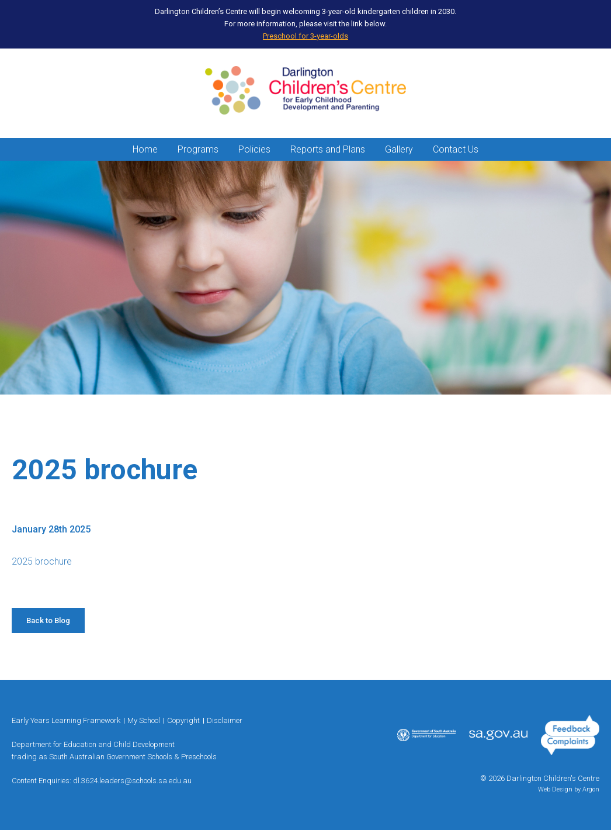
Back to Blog (48, 620)
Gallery (399, 149)
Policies (254, 149)
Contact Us (455, 149)
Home (145, 149)
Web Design (555, 789)
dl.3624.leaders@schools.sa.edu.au (132, 780)
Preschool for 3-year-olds (305, 36)
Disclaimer (224, 720)
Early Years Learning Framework (66, 720)
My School (143, 720)
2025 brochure (42, 561)
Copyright (183, 720)
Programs (198, 149)
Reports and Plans (327, 149)
